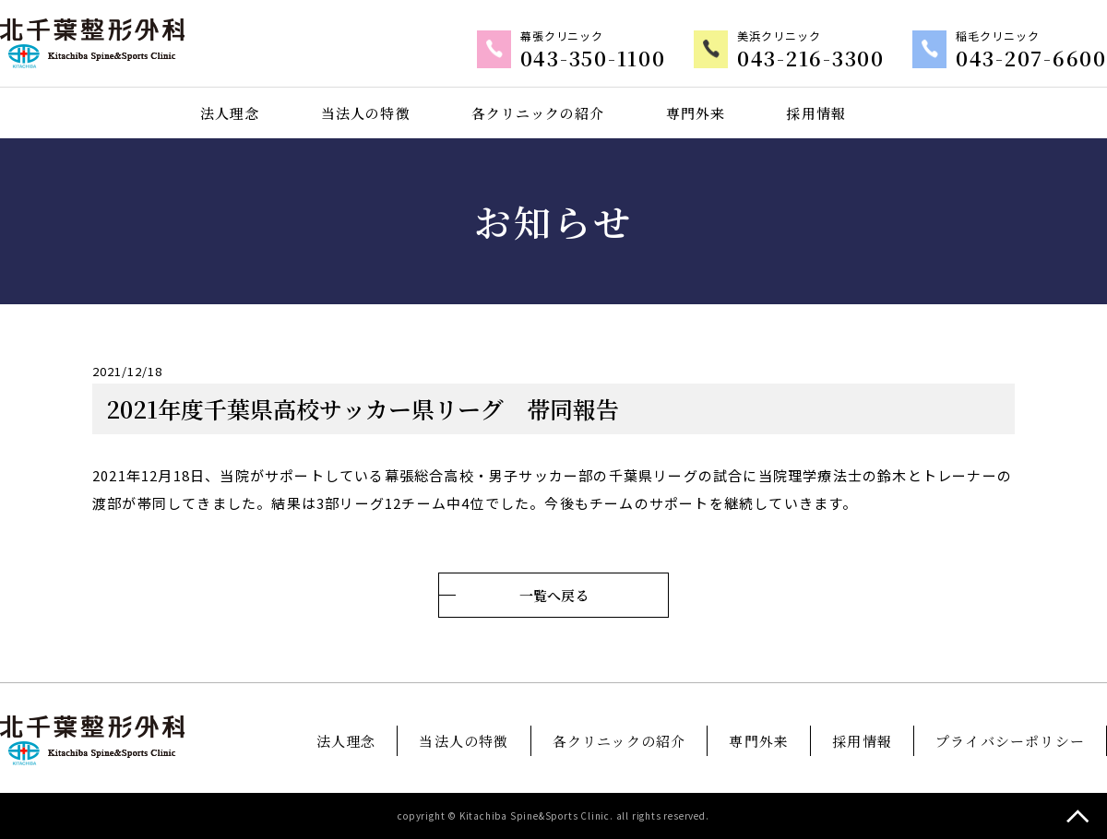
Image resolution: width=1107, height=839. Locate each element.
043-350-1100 (629, 58)
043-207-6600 (1039, 58)
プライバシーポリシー (1010, 740)
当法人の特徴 (365, 112)
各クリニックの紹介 (537, 112)
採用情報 (817, 112)
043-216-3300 (834, 58)
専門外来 (696, 112)
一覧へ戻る (553, 594)
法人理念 (229, 112)
